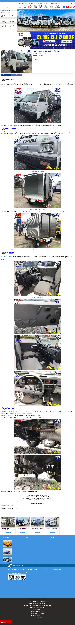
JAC (9, 12)
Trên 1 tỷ (10, 26)
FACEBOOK (42, 611)
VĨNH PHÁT (10, 15)
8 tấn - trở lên (11, 21)
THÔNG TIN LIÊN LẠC (55, 3)
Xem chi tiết (8, 532)
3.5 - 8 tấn (3, 21)
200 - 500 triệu (11, 25)
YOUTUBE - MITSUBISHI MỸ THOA (39, 619)
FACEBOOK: (12, 506)
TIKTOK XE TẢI (39, 617)
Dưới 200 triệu (3, 25)
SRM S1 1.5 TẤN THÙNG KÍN (37, 528)
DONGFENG (2, 15)
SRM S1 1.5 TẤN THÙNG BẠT (52, 528)
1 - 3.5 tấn (11, 20)
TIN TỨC (33, 3)
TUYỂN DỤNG (39, 3)
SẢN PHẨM (27, 3)
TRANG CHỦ (21, 3)
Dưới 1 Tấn (3, 20)
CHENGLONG (3, 12)
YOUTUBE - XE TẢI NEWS (39, 615)
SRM (1, 16)
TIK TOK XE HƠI (39, 621)
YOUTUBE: (17, 508)
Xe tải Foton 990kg (16, 540)
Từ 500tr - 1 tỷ (3, 26)
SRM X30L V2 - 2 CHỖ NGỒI (23, 528)
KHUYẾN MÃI (46, 3)
